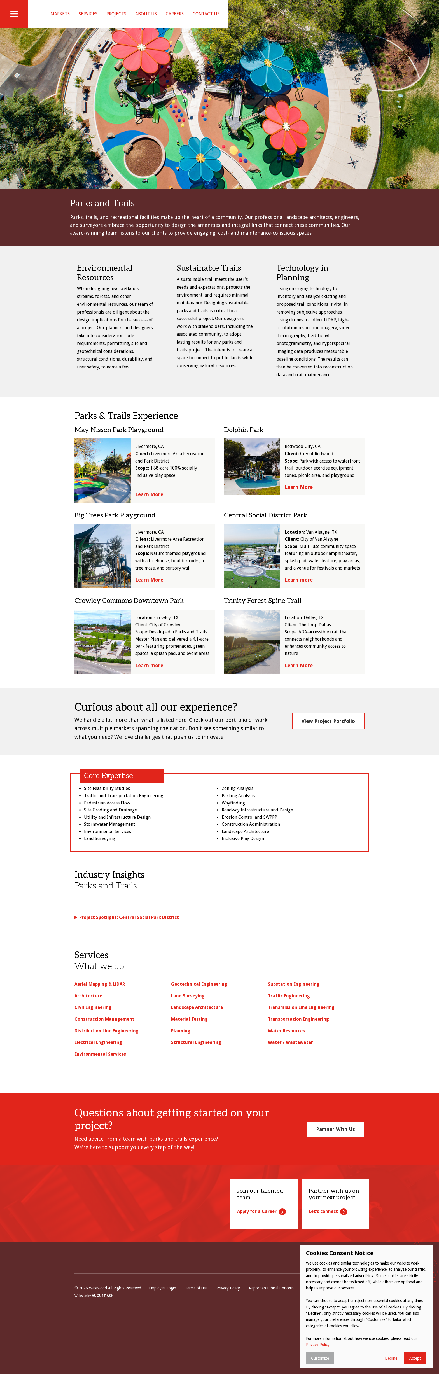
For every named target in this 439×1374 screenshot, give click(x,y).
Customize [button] (320, 1358)
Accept (415, 1358)
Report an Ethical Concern (271, 1342)
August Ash (102, 1351)
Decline (391, 1358)
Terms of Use (196, 1342)
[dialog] (366, 1306)
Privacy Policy (228, 1342)
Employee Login (162, 1342)
